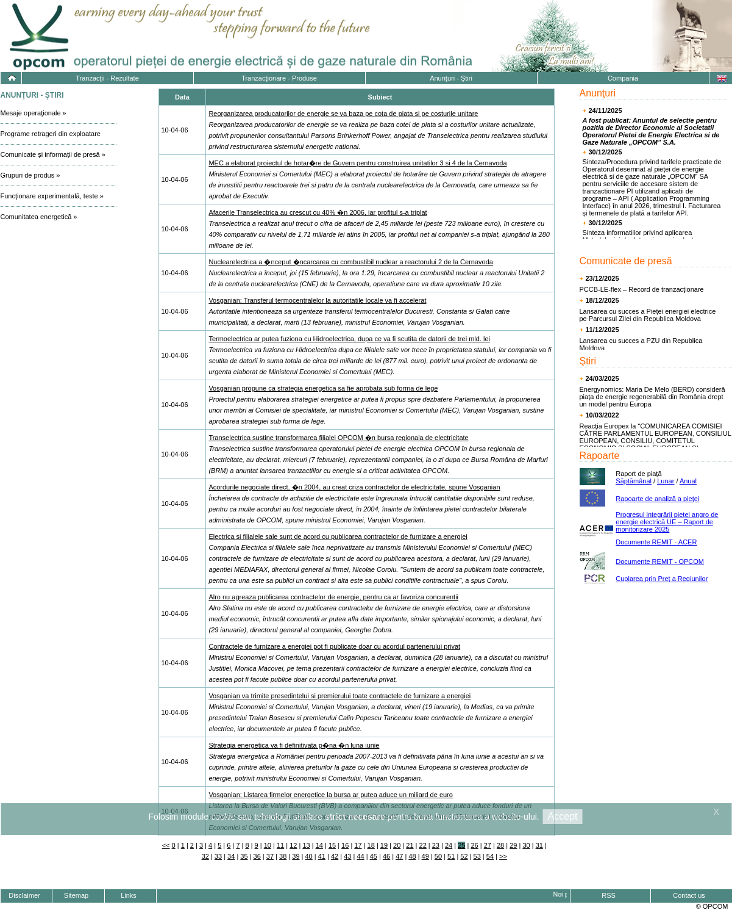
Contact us (689, 895)
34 (231, 856)
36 (257, 856)
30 (526, 845)
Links (129, 895)
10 (267, 845)
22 (423, 845)
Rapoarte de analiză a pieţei (657, 498)
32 (205, 856)
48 (412, 856)
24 (448, 845)
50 (438, 856)
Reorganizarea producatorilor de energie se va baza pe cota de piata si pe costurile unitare (343, 113)
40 (309, 856)
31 (539, 845)
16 (345, 845)
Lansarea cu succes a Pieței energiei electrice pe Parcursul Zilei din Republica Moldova (648, 315)
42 (334, 856)
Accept (563, 816)
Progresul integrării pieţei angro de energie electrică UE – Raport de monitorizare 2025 (667, 522)
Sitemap (76, 895)
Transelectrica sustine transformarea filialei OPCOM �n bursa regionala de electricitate (338, 437)
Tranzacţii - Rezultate (107, 78)
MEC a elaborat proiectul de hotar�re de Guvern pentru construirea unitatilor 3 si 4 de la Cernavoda (357, 163)
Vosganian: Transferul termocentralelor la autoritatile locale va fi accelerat (317, 300)
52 (463, 856)
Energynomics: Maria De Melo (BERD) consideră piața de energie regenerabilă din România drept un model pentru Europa (652, 397)
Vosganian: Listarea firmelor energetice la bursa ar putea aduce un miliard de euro (330, 794)
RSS (609, 895)
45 (373, 856)
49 (425, 856)
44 (360, 856)
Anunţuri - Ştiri (451, 78)
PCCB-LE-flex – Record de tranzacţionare (642, 289)
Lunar (665, 481)
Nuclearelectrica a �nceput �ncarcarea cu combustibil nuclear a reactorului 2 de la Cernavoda (350, 261)
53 (477, 856)
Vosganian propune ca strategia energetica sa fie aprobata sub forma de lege (323, 388)
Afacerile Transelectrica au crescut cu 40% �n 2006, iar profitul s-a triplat (317, 212)
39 (295, 856)
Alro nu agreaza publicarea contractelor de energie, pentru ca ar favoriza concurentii (333, 597)
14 (319, 845)
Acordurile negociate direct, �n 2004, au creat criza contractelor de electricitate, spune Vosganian (354, 487)
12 (293, 845)
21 (409, 845)
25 (461, 845)
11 (280, 845)
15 (332, 845)
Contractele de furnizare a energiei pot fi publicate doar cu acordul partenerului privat (334, 646)
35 (243, 856)
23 (435, 845)
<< (166, 845)
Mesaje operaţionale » (33, 113)
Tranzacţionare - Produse (279, 78)
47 (399, 856)
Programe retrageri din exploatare (51, 133)
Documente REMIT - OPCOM (660, 561)
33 (218, 856)
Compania (623, 78)
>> (503, 856)
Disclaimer (24, 895)
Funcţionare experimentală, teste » (52, 196)
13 (306, 845)
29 (513, 845)
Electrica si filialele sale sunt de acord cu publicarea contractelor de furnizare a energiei (337, 536)
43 (347, 856)
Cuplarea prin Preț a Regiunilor (662, 578)
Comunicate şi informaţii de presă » (53, 154)
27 (487, 845)
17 (357, 845)
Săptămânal (634, 481)
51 (451, 856)
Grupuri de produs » (30, 175)
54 (490, 856)
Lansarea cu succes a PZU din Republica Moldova (641, 344)
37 (270, 856)
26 (474, 845)
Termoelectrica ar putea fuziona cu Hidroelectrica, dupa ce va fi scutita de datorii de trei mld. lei (349, 338)
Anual (688, 481)
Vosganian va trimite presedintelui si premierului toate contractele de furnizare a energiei (339, 695)
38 (282, 856)
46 (386, 856)
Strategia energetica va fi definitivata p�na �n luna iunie (293, 745)
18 (371, 845)
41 (321, 856)
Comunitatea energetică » (39, 216)
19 (384, 845)
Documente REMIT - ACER (656, 542)
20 (396, 845)
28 (500, 845)
